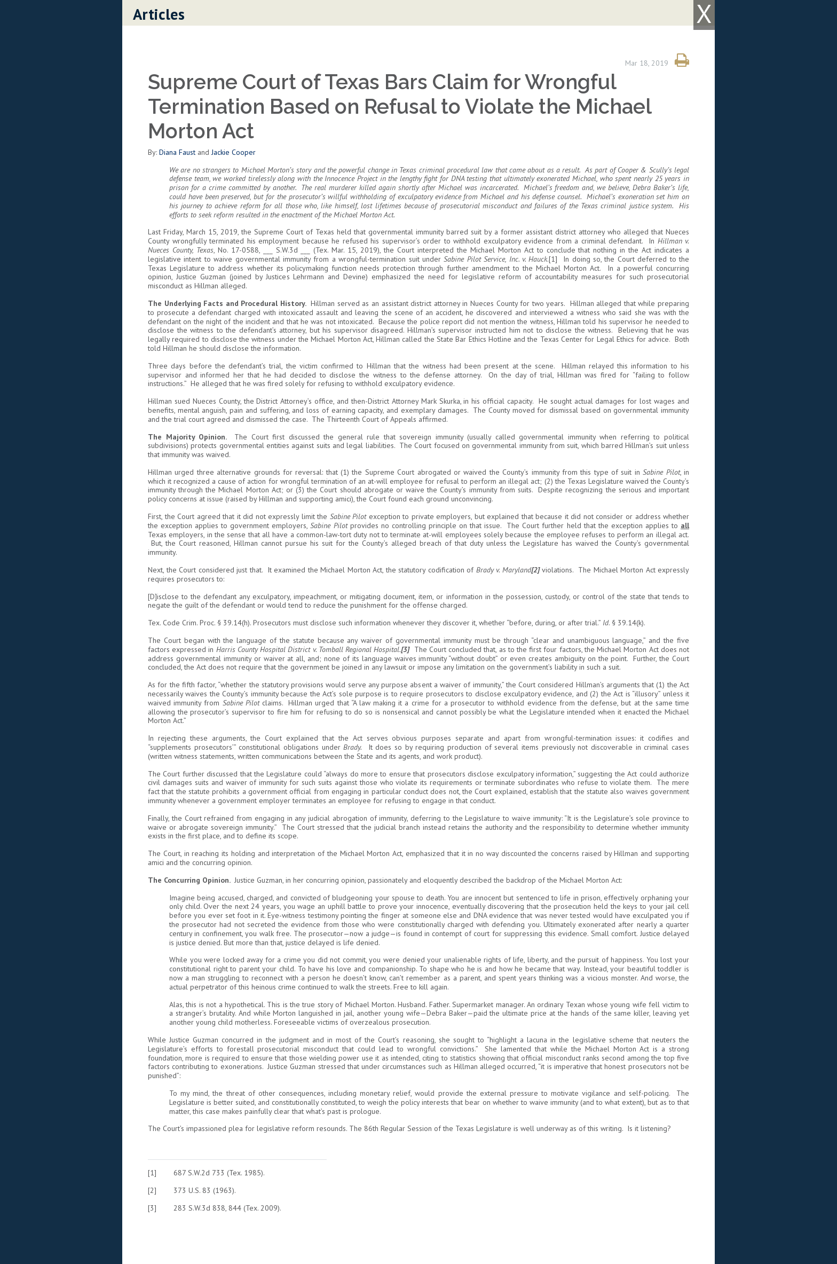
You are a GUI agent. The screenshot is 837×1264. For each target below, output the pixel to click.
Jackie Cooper (233, 152)
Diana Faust (177, 152)
